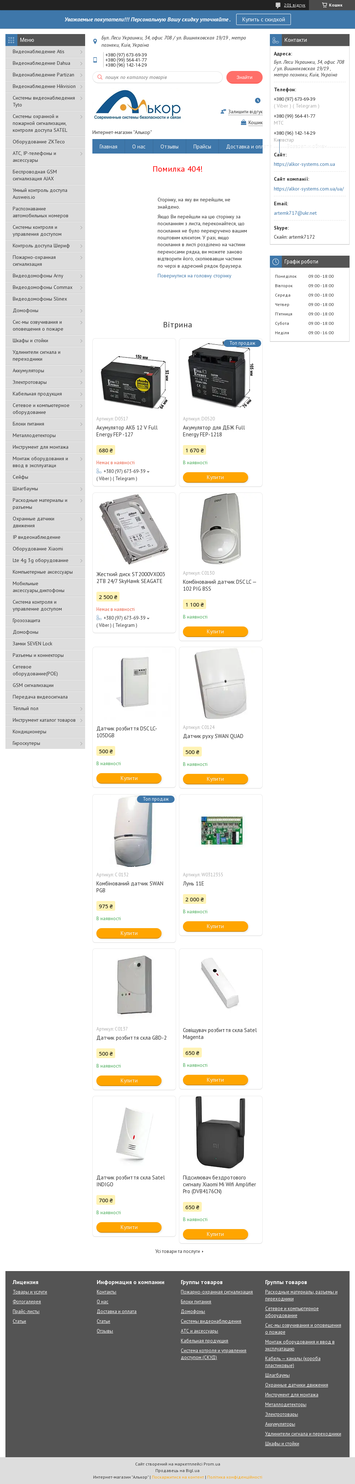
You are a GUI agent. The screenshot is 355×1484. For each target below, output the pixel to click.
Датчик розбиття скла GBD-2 (131, 1037)
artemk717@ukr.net (295, 213)
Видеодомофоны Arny (38, 275)
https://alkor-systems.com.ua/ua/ (309, 188)
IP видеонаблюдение (36, 537)
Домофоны (25, 310)
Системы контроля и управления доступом (37, 230)
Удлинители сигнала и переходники (36, 355)
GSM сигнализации (33, 685)
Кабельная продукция (37, 393)
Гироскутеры (26, 743)
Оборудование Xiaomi (38, 548)
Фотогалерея (27, 1302)
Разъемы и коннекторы (38, 655)
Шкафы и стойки (30, 340)
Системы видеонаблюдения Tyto (44, 101)
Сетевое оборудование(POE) (35, 670)
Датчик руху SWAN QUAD (213, 736)
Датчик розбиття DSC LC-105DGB (126, 732)
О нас (139, 146)
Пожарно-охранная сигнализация (34, 260)
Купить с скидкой (263, 19)
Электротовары (30, 382)
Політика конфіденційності (234, 1477)
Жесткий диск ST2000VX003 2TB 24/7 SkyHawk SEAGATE (130, 577)
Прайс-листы (26, 1311)
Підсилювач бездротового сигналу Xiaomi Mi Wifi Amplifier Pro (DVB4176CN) (219, 1184)
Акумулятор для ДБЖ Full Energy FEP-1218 (214, 431)
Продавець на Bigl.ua (177, 1470)
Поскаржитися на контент (178, 1477)
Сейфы (20, 477)
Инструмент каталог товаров (44, 720)
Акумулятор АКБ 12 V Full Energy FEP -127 (127, 431)
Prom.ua (212, 1464)
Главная (108, 146)
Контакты (106, 1292)
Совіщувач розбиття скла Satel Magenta (220, 1033)
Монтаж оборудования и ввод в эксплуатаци (40, 462)
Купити (215, 477)
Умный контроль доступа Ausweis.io (40, 193)
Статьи (19, 1321)
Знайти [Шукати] (244, 77)
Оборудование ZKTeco (39, 141)
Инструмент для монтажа (40, 447)
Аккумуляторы (28, 370)
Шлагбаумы (25, 488)
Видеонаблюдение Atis (38, 51)
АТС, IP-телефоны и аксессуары (34, 156)
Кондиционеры (29, 731)
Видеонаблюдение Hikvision (44, 86)
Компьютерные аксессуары (43, 572)
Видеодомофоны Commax (42, 287)
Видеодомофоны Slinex (40, 298)
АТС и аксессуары (199, 1331)
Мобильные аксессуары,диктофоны (38, 587)
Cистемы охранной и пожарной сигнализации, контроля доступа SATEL (40, 123)
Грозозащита (26, 620)
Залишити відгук (245, 112)
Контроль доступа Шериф (41, 245)
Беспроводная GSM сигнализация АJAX (35, 175)
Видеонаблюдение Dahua (41, 63)
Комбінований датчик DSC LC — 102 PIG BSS (219, 585)
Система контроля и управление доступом (37, 605)
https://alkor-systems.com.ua (304, 164)
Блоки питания (28, 423)
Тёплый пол (25, 708)
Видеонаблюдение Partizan (43, 74)
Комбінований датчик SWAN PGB (129, 887)
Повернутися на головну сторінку (194, 275)
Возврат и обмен (307, 146)
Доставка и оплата (249, 146)
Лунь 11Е (193, 883)
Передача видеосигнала (40, 696)
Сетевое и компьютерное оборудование (41, 408)
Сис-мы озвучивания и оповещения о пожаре (38, 325)
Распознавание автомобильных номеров (40, 212)
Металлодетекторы (34, 435)
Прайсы (202, 146)
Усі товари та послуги (177, 1251)
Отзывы (169, 146)
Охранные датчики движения (33, 522)
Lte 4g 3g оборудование (40, 560)
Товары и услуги (30, 1292)
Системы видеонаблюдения (211, 1321)
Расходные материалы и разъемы (40, 503)
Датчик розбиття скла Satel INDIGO (130, 1181)
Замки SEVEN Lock (32, 643)
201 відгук (294, 5)
